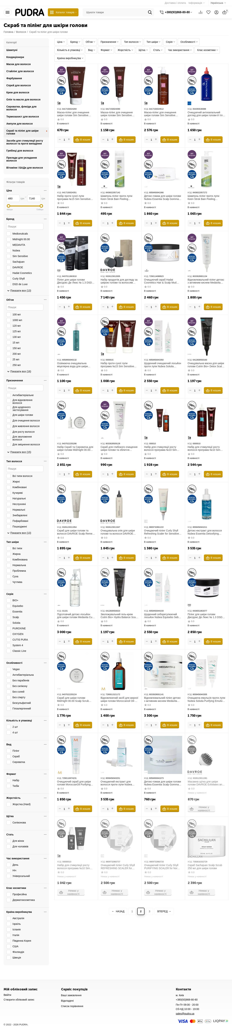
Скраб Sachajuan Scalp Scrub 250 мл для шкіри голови (205, 867)
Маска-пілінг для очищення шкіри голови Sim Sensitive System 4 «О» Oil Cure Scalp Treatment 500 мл (160, 114)
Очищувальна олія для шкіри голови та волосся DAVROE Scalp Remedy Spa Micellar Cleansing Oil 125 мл (118, 532)
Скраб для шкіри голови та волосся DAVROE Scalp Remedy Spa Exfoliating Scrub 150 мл (76, 532)
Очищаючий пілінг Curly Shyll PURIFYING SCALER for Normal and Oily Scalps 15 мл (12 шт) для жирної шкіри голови (162, 867)
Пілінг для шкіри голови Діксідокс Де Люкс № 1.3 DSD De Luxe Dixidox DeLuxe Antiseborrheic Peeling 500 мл (205, 616)
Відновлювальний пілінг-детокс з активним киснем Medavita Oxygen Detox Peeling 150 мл (206, 281)
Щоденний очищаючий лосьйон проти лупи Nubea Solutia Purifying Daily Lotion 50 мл (162, 365)
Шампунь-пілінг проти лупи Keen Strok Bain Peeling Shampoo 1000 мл (203, 197)
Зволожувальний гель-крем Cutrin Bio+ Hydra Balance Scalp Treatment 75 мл (119, 616)
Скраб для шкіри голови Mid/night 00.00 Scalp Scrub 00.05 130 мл (73, 699)
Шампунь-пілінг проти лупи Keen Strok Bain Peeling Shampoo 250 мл (116, 197)
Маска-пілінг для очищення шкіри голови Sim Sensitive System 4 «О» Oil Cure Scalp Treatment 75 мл (73, 114)
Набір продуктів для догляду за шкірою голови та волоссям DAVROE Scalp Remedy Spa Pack (119, 281)
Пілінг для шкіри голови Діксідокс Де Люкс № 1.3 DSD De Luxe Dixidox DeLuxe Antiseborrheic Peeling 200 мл (74, 281)
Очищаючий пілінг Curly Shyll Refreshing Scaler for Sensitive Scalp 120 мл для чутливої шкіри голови (161, 532)
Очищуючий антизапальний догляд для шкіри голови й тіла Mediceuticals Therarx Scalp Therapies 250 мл (206, 114)
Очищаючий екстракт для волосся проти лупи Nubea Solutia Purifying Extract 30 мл (118, 783)
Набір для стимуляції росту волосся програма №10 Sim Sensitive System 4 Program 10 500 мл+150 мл (205, 449)
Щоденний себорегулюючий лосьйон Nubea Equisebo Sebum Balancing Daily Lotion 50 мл (163, 616)
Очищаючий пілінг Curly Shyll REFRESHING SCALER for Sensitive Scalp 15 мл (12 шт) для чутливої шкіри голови (118, 867)
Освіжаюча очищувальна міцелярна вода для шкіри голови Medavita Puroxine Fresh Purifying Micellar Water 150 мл (75, 365)
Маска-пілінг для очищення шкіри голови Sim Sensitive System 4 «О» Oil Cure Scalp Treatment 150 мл (117, 114)
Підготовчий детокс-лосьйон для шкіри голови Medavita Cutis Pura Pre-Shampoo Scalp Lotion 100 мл (76, 616)
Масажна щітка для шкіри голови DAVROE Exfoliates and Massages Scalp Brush (205, 783)
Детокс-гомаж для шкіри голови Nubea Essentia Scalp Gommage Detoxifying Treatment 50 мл (163, 783)
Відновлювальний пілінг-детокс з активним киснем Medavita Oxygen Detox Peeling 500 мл (162, 699)
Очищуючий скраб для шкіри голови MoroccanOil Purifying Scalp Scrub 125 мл (74, 783)
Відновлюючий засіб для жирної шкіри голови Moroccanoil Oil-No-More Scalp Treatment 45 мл (119, 699)
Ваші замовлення (71, 995)
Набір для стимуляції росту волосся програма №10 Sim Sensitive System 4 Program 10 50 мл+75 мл (75, 867)
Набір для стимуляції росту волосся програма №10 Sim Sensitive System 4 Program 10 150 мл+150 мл (162, 449)
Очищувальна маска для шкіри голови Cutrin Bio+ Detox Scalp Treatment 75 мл (206, 365)
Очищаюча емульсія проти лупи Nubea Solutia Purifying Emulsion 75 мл (206, 699)
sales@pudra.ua (185, 1013)
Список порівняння (72, 1006)
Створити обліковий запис (19, 999)
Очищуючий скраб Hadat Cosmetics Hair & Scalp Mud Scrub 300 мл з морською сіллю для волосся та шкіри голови (162, 281)
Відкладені (67, 1000)
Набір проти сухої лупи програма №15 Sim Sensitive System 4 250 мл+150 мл (73, 197)
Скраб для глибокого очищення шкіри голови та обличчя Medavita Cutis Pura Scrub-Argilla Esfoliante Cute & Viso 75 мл (119, 449)
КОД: (59, 109)
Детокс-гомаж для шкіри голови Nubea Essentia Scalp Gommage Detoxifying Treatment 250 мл (163, 197)
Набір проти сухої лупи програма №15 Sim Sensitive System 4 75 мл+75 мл (117, 365)
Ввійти (7, 994)
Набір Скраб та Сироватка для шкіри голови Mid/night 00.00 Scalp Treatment (75, 449)
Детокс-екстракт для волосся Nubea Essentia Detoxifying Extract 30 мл (205, 532)
